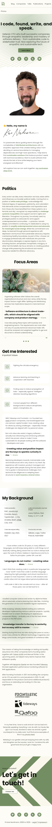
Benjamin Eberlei (19, 664)
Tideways (44, 664)
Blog (13, 4)
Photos (3, 11)
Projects (48, 4)
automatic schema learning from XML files (24, 601)
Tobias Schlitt (18, 654)
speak (25, 28)
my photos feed (28, 734)
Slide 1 (23, 341)
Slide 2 (26, 341)
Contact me (10, 791)
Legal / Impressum (39, 822)
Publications (38, 4)
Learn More (26, 50)
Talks (29, 4)
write (35, 24)
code (8, 24)
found (22, 24)
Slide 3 (28, 341)
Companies (21, 4)
